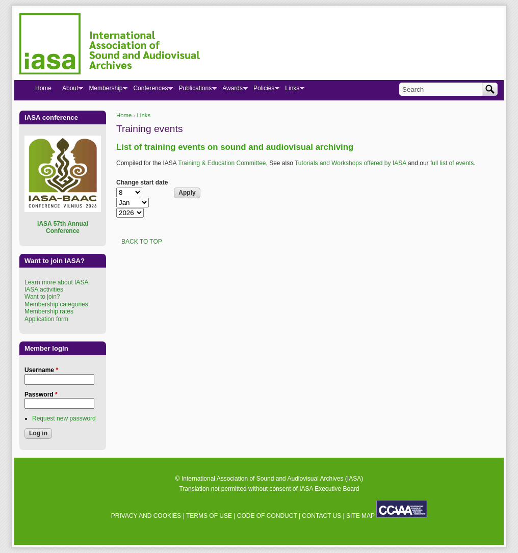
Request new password (64, 418)
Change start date (142, 182)
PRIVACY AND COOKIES (146, 515)
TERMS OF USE (209, 515)
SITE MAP (360, 515)
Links (144, 115)
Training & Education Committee (222, 163)
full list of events (452, 163)
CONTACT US (321, 515)
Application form (46, 319)
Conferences (150, 90)
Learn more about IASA (56, 282)
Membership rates (48, 311)
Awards (232, 90)
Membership (105, 90)
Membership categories (56, 304)
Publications (195, 90)
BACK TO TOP (141, 241)
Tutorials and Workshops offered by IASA (350, 163)
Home (124, 115)
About (70, 90)
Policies (263, 90)
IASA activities (43, 289)
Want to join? (42, 296)
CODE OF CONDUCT (267, 515)
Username (41, 370)
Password (41, 394)
